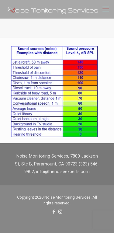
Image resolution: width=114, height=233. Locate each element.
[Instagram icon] (60, 211)
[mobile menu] (106, 9)
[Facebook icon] (54, 211)
